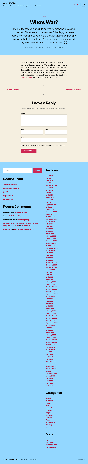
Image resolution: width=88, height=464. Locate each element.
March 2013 (50, 197)
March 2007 (50, 279)
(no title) (6, 192)
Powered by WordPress (29, 459)
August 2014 (50, 188)
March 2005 (50, 332)
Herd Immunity (8, 199)
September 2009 (52, 219)
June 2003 (49, 381)
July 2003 (49, 378)
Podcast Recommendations (24, 229)
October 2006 (51, 291)
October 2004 (51, 344)
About (76, 4)
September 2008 (52, 248)
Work (47, 427)
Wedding (49, 425)
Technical (49, 417)
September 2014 (51, 185)
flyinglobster (7, 229)
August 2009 (50, 221)
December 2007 (51, 262)
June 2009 (49, 226)
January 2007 (51, 284)
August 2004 (50, 349)
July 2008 (49, 253)
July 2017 (49, 178)
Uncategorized (51, 422)
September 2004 (52, 347)
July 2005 (49, 328)
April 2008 (49, 260)
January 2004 (51, 364)
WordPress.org (51, 447)
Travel (48, 420)
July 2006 (49, 299)
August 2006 (50, 296)
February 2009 (51, 236)
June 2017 (49, 180)
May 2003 (49, 383)
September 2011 (51, 204)
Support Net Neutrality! (11, 188)
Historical (49, 398)
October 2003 (51, 371)
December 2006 (51, 287)
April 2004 (49, 357)
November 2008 (51, 243)
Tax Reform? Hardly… (10, 184)
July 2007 (49, 272)
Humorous (49, 401)
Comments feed (51, 445)
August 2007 (50, 270)
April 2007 (49, 277)
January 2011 (50, 209)
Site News (49, 415)
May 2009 (49, 229)
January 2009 (51, 238)
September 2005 (52, 323)
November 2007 (51, 265)
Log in (48, 440)
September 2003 (52, 373)
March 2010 (50, 214)
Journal (48, 403)
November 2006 (51, 289)
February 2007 (51, 282)
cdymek (31, 47)
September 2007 (52, 267)
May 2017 (49, 183)
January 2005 (51, 337)
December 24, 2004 (44, 47)
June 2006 (49, 301)
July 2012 (49, 202)
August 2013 (50, 190)
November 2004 (51, 342)
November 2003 (51, 369)
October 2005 (51, 320)
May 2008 (49, 258)
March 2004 (50, 359)
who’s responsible (27, 77)
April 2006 (49, 306)
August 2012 (50, 200)
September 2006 (52, 294)
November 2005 (51, 318)
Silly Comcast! (8, 196)
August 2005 (50, 325)
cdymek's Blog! (9, 3)
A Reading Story (23, 220)
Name (23, 129)
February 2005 (51, 335)
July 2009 (49, 224)
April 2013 (49, 195)
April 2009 (49, 231)
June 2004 (49, 352)
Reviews (49, 410)
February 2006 (51, 311)
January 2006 (51, 313)
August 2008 (50, 250)
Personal (49, 408)
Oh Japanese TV (26, 225)
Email (47, 129)
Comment (24, 113)
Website (23, 137)
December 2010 (51, 212)
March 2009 (50, 233)
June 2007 (49, 274)
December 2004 (51, 340)
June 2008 (49, 255)
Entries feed (50, 442)
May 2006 (49, 303)
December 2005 (51, 315)
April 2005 (49, 330)
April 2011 (49, 207)
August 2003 (50, 376)
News (44, 16)
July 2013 (49, 192)
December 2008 (51, 241)
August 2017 (50, 176)
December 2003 (51, 366)
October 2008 (51, 246)
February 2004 (51, 361)
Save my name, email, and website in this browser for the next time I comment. (43, 145)
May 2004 (49, 354)
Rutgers (48, 413)
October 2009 (51, 217)
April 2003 (49, 385)
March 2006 (50, 308)
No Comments (59, 47)
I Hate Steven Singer (21, 212)
